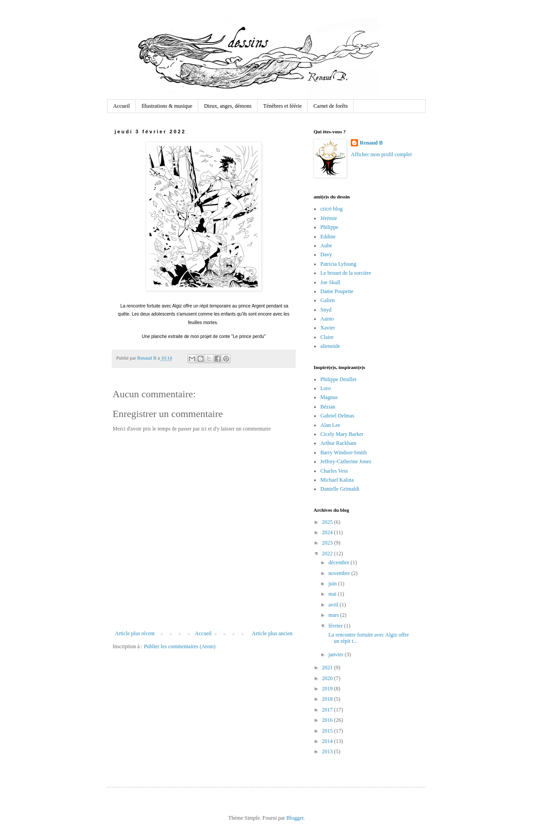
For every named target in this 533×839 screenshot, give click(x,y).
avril (334, 605)
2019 (328, 688)
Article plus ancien (272, 633)
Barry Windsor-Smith (343, 452)
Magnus (329, 397)
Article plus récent (135, 633)
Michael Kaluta (337, 480)
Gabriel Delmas (337, 416)
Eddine (328, 236)
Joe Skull (330, 282)
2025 (328, 522)
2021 (328, 667)
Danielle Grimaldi (339, 489)
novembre (339, 573)
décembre (339, 562)
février (336, 626)
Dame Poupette (337, 291)
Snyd (326, 310)
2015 (328, 731)
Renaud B (371, 143)
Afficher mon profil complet (381, 154)
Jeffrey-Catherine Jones (345, 461)
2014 (328, 741)
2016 (328, 720)
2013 (328, 751)
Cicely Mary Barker (341, 434)
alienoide (330, 346)
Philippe (329, 227)
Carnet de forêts (331, 106)
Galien (327, 300)
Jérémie (328, 218)
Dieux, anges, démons (228, 106)
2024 (328, 532)
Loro (325, 388)
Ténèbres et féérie (282, 106)
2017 (328, 710)
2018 (328, 699)
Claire (326, 337)
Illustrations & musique (166, 106)
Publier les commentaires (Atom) (180, 646)
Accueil (121, 106)
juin (333, 583)
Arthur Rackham (338, 443)
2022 (328, 553)
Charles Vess (334, 471)
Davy (326, 254)
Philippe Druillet (338, 379)
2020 (328, 678)
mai (333, 594)
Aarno (327, 319)
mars (334, 615)
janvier (336, 654)
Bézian (327, 407)
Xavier (327, 328)
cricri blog (331, 209)
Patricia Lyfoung (338, 264)
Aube (326, 245)
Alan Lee (330, 425)
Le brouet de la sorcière (345, 273)
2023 (328, 543)
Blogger (294, 818)
